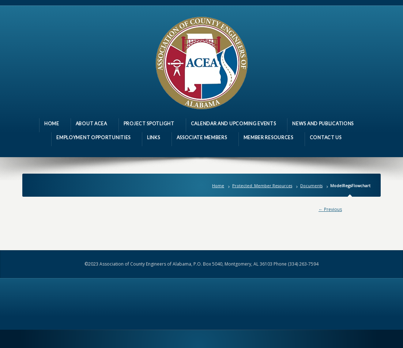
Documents (311, 185)
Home (218, 185)
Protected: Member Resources (262, 185)
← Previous (330, 209)
